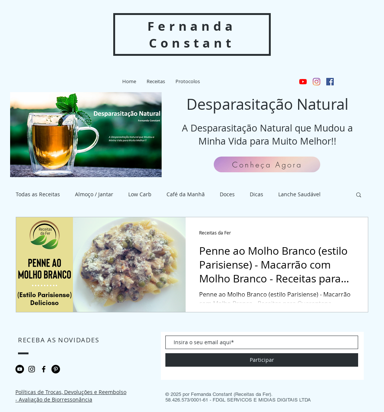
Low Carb (140, 194)
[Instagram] (316, 81)
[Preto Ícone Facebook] (43, 369)
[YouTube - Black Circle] (19, 369)
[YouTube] (303, 81)
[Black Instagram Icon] (31, 369)
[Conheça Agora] (267, 164)
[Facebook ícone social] (330, 81)
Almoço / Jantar (94, 194)
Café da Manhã (185, 194)
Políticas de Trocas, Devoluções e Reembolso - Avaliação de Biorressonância (70, 395)
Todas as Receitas (38, 194)
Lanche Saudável (299, 194)
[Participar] (261, 360)
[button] (187, 81)
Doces (227, 194)
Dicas (256, 194)
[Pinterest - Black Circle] (55, 369)
